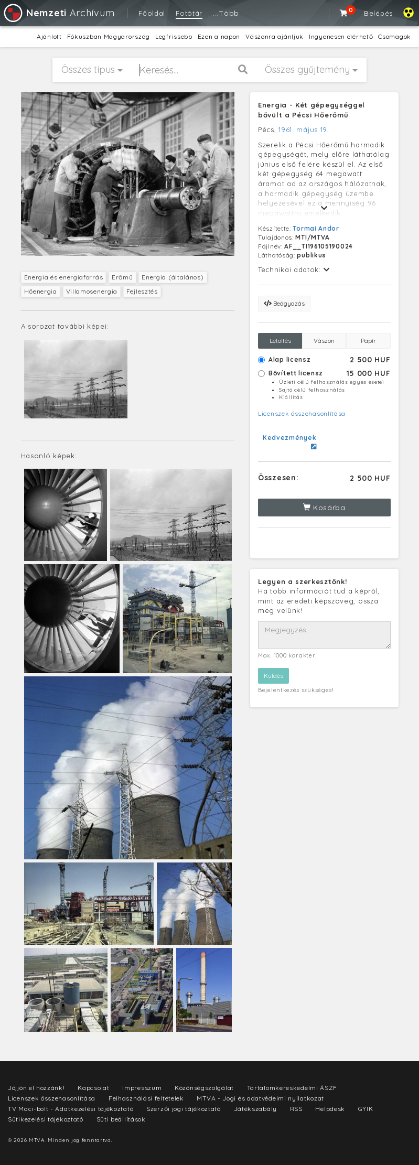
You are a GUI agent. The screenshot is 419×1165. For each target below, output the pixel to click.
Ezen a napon (219, 36)
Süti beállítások (121, 1119)
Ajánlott (49, 36)
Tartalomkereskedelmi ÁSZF (292, 1088)
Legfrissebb (173, 36)
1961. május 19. (303, 129)
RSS (296, 1109)
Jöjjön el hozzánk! (36, 1088)
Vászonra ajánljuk (274, 36)
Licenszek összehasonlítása (302, 413)
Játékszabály (255, 1109)
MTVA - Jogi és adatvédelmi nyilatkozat (260, 1098)
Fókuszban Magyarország (108, 36)
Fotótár (189, 13)
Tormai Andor (316, 228)
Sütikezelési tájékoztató (45, 1119)
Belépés (378, 13)
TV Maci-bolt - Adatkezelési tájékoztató (70, 1109)
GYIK (365, 1109)
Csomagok (394, 36)
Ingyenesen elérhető (341, 36)
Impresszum (142, 1088)
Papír (368, 340)
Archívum (58, 13)
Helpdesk (330, 1109)
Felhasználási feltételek (146, 1098)
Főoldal (151, 13)
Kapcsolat (93, 1088)
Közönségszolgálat (204, 1088)
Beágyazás (284, 303)
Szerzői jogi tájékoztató (183, 1109)
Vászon (324, 340)
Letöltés (280, 340)
